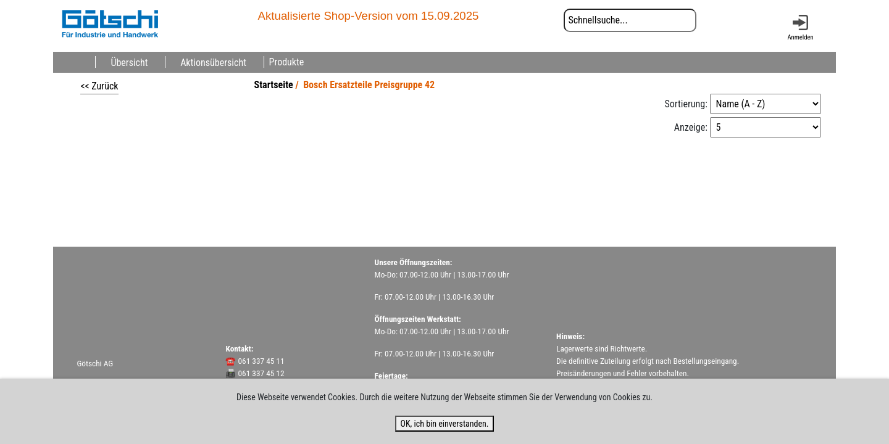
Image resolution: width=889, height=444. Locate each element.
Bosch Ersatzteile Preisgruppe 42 (369, 85)
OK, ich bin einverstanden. (444, 424)
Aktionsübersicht (213, 62)
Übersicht (129, 62)
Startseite (273, 85)
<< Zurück (99, 86)
